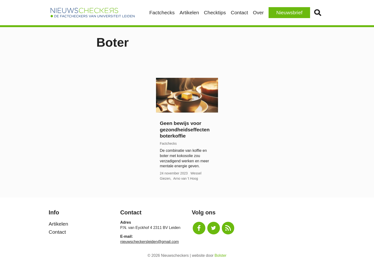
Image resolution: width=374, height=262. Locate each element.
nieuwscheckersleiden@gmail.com (149, 242)
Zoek (317, 12)
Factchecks (162, 12)
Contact (239, 12)
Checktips (215, 12)
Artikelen (189, 12)
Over (258, 12)
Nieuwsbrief (289, 12)
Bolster (221, 255)
